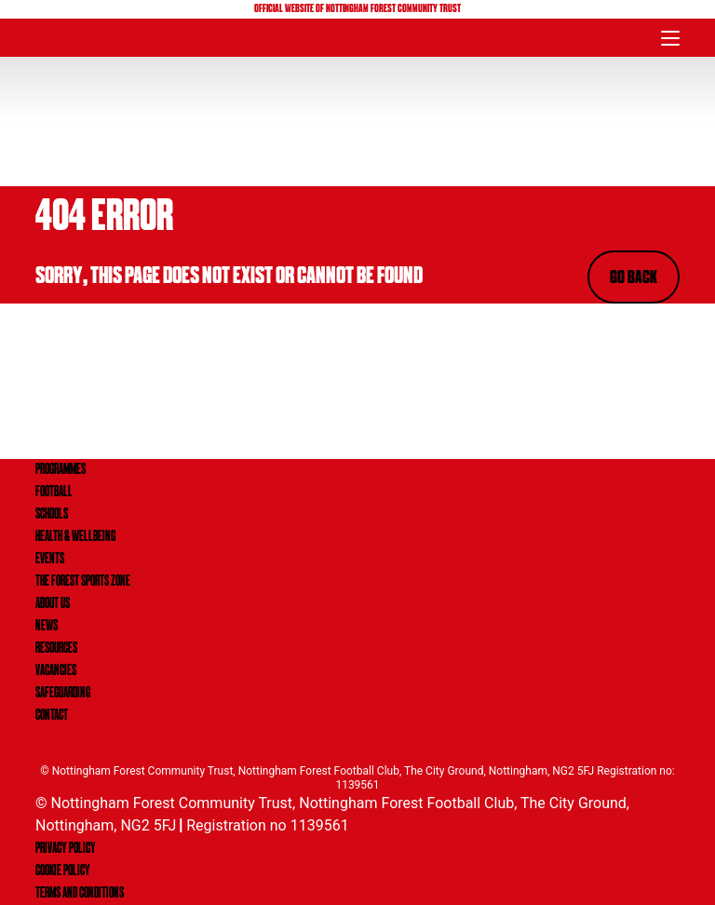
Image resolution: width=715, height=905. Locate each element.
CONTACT (51, 716)
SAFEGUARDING (62, 693)
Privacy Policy (65, 849)
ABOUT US (52, 604)
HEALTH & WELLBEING (75, 537)
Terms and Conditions (79, 893)
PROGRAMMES (60, 470)
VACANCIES (55, 671)
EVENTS (49, 559)
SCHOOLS (51, 514)
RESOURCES (56, 649)
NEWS (46, 626)
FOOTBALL (54, 492)
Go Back (633, 278)
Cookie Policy (62, 871)
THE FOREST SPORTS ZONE (82, 581)
